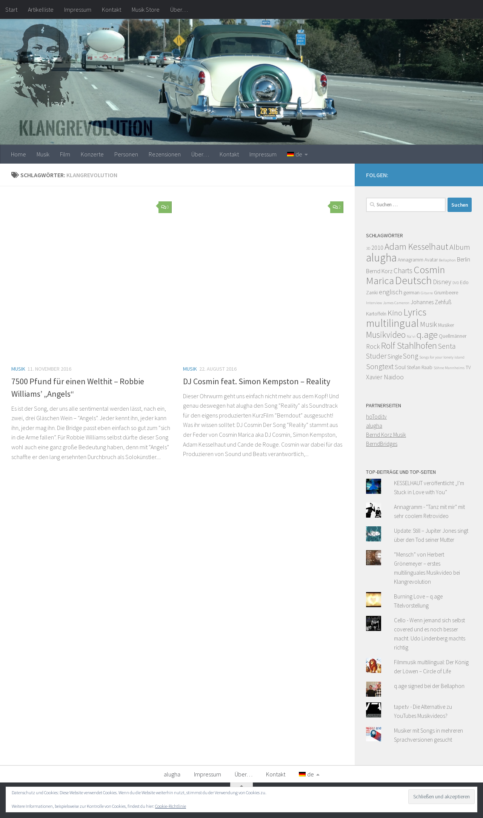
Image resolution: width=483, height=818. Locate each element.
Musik (43, 154)
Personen (126, 154)
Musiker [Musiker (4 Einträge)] (446, 325)
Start (11, 9)
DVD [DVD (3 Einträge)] (455, 282)
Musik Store (146, 9)
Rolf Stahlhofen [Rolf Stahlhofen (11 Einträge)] (409, 345)
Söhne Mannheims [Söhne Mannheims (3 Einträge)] (449, 367)
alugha (374, 425)
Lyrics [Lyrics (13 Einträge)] (414, 312)
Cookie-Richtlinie (170, 806)
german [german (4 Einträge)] (411, 292)
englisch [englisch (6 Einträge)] (390, 292)
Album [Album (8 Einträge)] (459, 247)
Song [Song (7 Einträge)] (410, 355)
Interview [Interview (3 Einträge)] (374, 302)
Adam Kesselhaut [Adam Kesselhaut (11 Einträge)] (416, 246)
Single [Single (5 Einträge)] (395, 356)
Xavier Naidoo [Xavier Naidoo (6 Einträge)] (385, 377)
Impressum (77, 9)
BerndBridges (381, 443)
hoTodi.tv (376, 416)
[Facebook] (467, 174)
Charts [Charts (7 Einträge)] (403, 270)
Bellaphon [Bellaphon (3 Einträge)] (447, 260)
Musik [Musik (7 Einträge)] (428, 324)
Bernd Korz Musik (386, 434)
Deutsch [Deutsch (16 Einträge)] (413, 280)
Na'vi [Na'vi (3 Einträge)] (411, 336)
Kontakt (111, 9)
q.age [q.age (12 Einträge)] (427, 334)
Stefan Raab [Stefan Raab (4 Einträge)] (419, 367)
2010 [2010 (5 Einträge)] (377, 247)
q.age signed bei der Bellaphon (429, 686)
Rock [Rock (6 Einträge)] (373, 346)
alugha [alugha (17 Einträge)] (381, 257)
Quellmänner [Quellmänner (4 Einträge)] (452, 336)
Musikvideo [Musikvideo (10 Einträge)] (386, 334)
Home (18, 154)
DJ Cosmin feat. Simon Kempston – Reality (256, 381)
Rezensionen (165, 154)
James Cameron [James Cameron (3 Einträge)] (396, 302)
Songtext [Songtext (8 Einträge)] (380, 366)
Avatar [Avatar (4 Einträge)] (431, 260)
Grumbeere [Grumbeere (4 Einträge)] (446, 292)
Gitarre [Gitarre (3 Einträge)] (427, 293)
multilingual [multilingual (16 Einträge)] (392, 323)
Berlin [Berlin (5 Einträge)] (463, 259)
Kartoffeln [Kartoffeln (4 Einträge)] (376, 314)
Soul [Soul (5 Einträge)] (400, 367)
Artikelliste (41, 9)
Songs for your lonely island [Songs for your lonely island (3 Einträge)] (442, 357)
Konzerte (92, 154)
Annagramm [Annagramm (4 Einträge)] (410, 260)
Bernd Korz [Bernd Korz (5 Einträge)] (379, 271)
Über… (179, 9)
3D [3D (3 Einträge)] (368, 248)
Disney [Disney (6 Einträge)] (442, 282)
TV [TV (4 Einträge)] (468, 367)
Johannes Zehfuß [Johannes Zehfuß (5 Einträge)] (431, 302)
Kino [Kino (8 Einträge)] (395, 313)
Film (65, 154)
